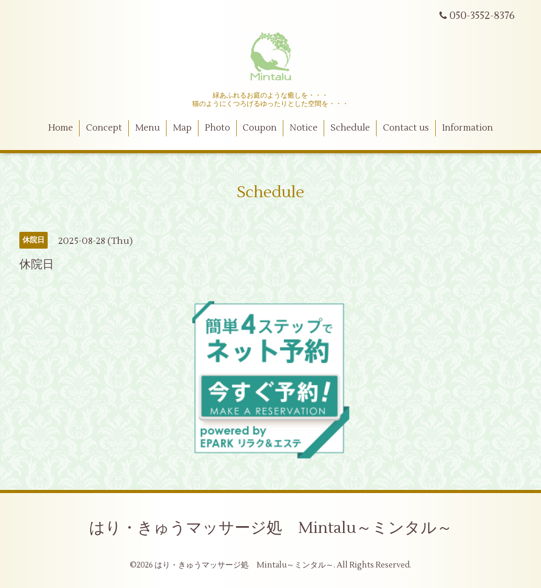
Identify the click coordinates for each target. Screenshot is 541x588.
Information (467, 128)
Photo (217, 128)
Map (182, 128)
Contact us (406, 128)
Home (60, 128)
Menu (147, 128)
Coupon (259, 128)
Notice (303, 128)
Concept (104, 128)
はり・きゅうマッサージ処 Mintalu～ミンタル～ (270, 528)
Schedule (350, 128)
